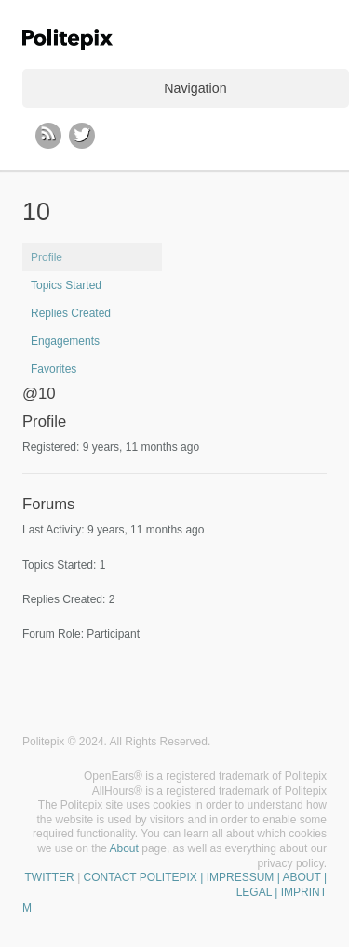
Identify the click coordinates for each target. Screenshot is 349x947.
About (124, 848)
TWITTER (49, 877)
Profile (46, 257)
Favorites (53, 368)
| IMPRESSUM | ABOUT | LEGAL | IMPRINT (262, 885)
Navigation (195, 88)
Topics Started (66, 285)
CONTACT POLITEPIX (140, 877)
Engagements (65, 341)
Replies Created (71, 313)
